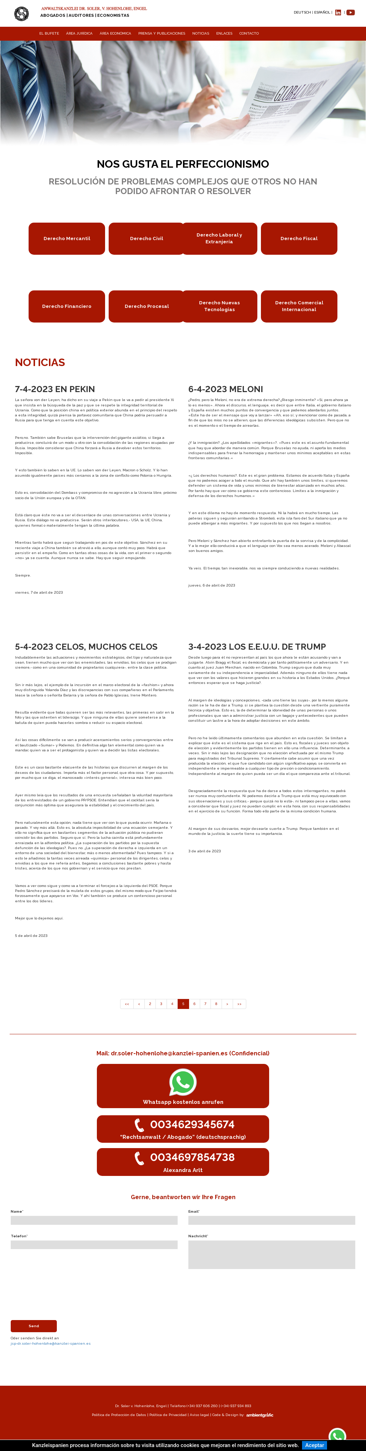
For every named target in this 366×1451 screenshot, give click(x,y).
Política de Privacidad (168, 1415)
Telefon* (19, 1236)
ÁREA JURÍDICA (79, 33)
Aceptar (314, 1445)
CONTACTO (249, 33)
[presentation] (65, 1288)
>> (239, 1004)
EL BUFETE (49, 33)
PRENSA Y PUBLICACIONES (161, 33)
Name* (17, 1211)
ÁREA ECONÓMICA (115, 33)
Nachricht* (198, 1236)
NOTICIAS (200, 33)
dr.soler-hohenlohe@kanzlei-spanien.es (170, 1053)
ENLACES (224, 33)
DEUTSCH (302, 12)
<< (127, 1004)
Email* (193, 1211)
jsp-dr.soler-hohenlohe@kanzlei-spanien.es (51, 1343)
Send (34, 1326)
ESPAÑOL (322, 12)
